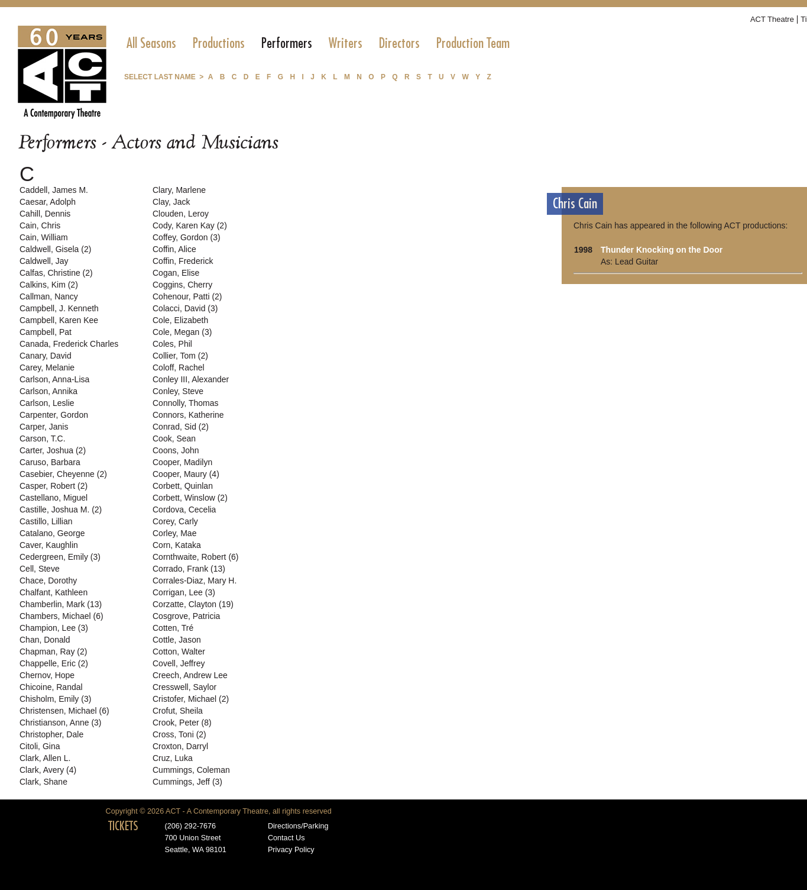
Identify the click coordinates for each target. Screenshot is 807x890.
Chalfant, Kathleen (53, 592)
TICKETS (123, 826)
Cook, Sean (174, 438)
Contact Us (286, 838)
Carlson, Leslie (47, 403)
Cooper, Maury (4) (186, 474)
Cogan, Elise (176, 273)
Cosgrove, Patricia (186, 616)
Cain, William (44, 237)
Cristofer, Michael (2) (191, 699)
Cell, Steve (40, 568)
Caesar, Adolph (48, 202)
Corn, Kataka (177, 545)
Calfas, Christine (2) (56, 273)
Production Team (473, 43)
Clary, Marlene (179, 190)
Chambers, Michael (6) (61, 616)
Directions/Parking (298, 826)
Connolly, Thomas (186, 403)
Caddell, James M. (54, 190)
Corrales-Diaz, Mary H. (194, 580)
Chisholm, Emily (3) (55, 699)
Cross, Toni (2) (179, 734)
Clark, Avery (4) (48, 770)
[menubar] (318, 43)
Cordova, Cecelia (184, 509)
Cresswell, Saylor (184, 687)
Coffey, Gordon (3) (187, 237)
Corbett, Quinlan (183, 486)
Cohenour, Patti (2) (187, 296)
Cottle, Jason (177, 639)
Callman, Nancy (49, 296)
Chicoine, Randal (51, 687)
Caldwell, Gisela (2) (55, 249)
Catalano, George (52, 533)
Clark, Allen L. (45, 758)
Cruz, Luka (173, 758)
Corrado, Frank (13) (189, 568)
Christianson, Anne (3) (61, 722)
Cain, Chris (40, 225)
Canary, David (46, 355)
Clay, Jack (171, 202)
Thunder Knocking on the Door (661, 249)
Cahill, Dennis (45, 213)
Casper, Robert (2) (53, 486)
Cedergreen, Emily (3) (60, 557)
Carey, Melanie (47, 367)
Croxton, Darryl (180, 746)
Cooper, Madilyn (182, 462)
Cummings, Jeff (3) (187, 781)
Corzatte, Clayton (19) (193, 604)
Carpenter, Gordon (54, 415)
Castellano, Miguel (53, 497)
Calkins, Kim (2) (49, 284)
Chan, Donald (45, 639)
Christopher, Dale (51, 734)
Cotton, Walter (179, 651)
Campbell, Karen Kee (59, 320)
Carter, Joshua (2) (53, 450)
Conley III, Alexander (191, 379)
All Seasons (151, 43)
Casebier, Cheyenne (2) (63, 474)
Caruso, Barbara (50, 462)
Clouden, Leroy (181, 213)
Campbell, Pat (46, 332)
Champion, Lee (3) (54, 628)
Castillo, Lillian (46, 521)
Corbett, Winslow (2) (190, 497)
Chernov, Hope (47, 675)
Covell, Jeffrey (179, 663)
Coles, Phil (172, 344)
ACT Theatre (772, 19)
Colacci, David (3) (185, 308)
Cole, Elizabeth (180, 320)
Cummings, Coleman (191, 770)
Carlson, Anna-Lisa (54, 379)
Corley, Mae (174, 533)
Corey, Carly (175, 521)
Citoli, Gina (40, 746)
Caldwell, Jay (44, 261)
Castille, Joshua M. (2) (61, 509)
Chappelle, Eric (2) (54, 663)
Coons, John (176, 450)
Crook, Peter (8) (182, 722)
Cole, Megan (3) (182, 332)
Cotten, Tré (173, 628)
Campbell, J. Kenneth (59, 308)
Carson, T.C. (43, 438)
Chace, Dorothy (48, 580)
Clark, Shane (43, 781)
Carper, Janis (44, 426)
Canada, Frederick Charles (69, 344)
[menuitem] (151, 43)
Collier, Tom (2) (180, 355)
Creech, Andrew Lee (190, 675)
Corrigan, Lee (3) (184, 592)
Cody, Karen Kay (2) (190, 225)
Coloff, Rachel (179, 367)
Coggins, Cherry (182, 284)
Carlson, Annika (48, 391)
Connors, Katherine (188, 415)
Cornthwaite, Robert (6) (196, 557)
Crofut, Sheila (178, 710)
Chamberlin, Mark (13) (61, 604)
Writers (345, 43)
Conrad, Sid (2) (181, 426)
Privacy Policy (291, 850)
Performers (286, 43)
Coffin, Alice (174, 249)
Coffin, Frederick (183, 261)
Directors (399, 43)
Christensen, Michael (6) (64, 710)
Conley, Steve (178, 391)
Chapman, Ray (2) (53, 651)
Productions (219, 43)
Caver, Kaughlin (49, 545)
